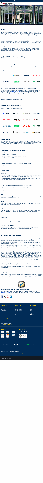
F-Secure (31, 309)
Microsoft (31, 310)
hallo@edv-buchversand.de (6, 292)
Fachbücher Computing (18, 309)
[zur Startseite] (7, 3)
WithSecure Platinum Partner (16, 91)
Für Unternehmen (18, 313)
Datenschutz (12, 357)
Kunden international (4, 310)
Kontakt (7, 357)
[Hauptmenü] (41, 3)
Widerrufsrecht (19, 357)
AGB (15, 357)
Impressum (3, 357)
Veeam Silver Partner (24, 94)
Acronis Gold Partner (4, 93)
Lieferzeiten (3, 309)
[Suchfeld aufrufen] (28, 3)
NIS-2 (16, 314)
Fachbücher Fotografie (18, 310)
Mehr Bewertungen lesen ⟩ (21, 353)
